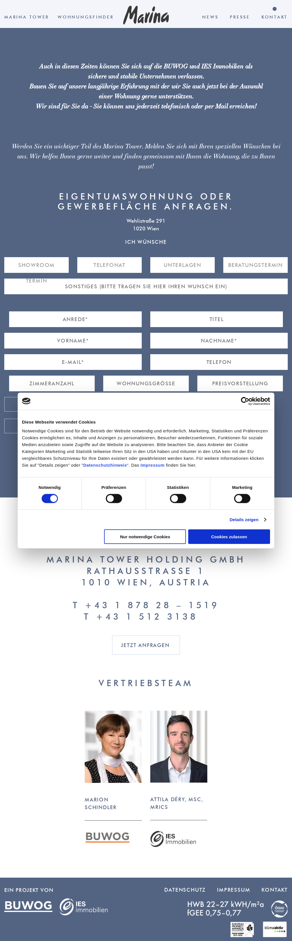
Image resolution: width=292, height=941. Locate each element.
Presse (240, 17)
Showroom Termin (36, 267)
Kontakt (274, 17)
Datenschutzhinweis (105, 465)
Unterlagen (182, 265)
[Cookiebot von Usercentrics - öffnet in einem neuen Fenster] (245, 401)
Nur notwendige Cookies (145, 536)
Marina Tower (26, 17)
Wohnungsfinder (86, 17)
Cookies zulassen (229, 536)
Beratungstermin (255, 265)
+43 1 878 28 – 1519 (152, 604)
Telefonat (109, 265)
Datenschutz (185, 889)
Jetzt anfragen (145, 645)
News (210, 17)
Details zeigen (244, 519)
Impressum (153, 465)
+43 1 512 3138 (147, 616)
